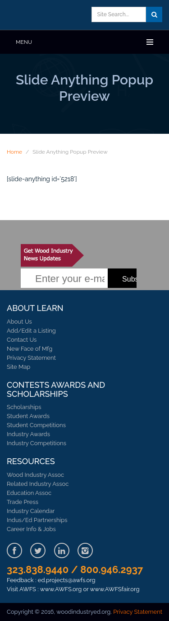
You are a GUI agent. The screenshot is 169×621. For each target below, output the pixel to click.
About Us (19, 321)
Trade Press (22, 502)
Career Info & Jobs (31, 529)
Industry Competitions (36, 443)
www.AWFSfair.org (115, 589)
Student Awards (28, 416)
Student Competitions (36, 425)
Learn (47, 15)
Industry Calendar (31, 511)
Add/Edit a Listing (31, 330)
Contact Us (22, 339)
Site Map (18, 366)
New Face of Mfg (29, 348)
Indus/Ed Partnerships (37, 520)
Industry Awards (28, 434)
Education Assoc (29, 492)
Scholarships (24, 407)
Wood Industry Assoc (35, 474)
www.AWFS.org (61, 589)
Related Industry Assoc (38, 483)
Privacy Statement (31, 357)
